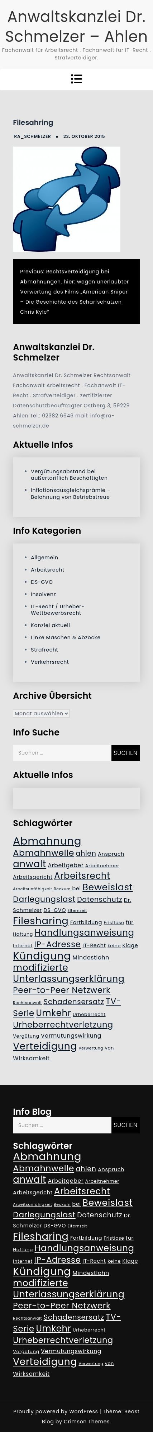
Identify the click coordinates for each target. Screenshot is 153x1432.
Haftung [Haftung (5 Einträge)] (23, 934)
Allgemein (44, 557)
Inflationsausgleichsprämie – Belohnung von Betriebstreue (71, 494)
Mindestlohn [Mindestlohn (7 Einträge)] (90, 957)
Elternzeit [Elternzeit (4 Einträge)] (77, 910)
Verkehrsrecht (50, 662)
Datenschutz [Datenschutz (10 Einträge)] (99, 899)
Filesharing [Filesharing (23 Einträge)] (40, 921)
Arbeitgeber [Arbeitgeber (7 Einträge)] (66, 865)
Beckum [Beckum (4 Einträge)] (62, 889)
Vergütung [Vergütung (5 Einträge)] (26, 1036)
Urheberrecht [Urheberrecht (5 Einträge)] (89, 1014)
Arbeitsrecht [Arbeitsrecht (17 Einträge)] (82, 875)
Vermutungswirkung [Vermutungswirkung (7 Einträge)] (71, 1035)
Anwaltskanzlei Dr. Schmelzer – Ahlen (76, 26)
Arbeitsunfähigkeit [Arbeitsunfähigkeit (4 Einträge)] (32, 889)
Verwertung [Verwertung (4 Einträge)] (90, 1048)
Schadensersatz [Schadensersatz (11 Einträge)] (73, 1002)
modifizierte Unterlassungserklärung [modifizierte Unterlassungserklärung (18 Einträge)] (68, 973)
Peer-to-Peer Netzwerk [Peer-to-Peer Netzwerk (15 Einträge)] (61, 990)
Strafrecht (44, 649)
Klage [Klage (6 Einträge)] (130, 945)
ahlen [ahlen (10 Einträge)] (86, 853)
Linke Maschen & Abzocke (66, 637)
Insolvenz (43, 594)
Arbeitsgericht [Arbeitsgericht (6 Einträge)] (32, 877)
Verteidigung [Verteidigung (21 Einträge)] (45, 1046)
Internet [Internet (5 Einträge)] (22, 946)
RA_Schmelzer (32, 136)
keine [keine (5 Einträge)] (114, 946)
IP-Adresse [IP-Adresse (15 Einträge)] (57, 944)
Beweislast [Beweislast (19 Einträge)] (107, 887)
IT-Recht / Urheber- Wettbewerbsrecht (57, 610)
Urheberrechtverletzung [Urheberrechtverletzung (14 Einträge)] (63, 1024)
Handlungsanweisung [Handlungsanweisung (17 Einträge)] (84, 932)
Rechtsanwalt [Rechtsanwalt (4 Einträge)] (27, 1003)
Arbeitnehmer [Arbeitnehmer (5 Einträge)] (102, 866)
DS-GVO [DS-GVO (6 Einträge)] (54, 910)
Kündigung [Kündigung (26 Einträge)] (42, 956)
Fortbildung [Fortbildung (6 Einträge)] (86, 922)
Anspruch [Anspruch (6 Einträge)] (111, 854)
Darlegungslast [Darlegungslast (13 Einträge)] (44, 899)
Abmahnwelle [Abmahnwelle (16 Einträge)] (43, 853)
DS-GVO (42, 582)
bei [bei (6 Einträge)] (76, 888)
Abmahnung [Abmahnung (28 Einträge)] (47, 840)
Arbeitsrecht (47, 569)
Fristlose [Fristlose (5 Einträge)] (114, 922)
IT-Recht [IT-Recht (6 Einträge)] (94, 945)
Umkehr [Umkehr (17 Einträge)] (53, 1013)
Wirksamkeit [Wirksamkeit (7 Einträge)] (31, 1058)
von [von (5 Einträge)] (109, 1048)
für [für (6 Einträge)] (129, 922)
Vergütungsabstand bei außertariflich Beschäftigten (69, 475)
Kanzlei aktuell (50, 625)
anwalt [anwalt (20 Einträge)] (29, 864)
